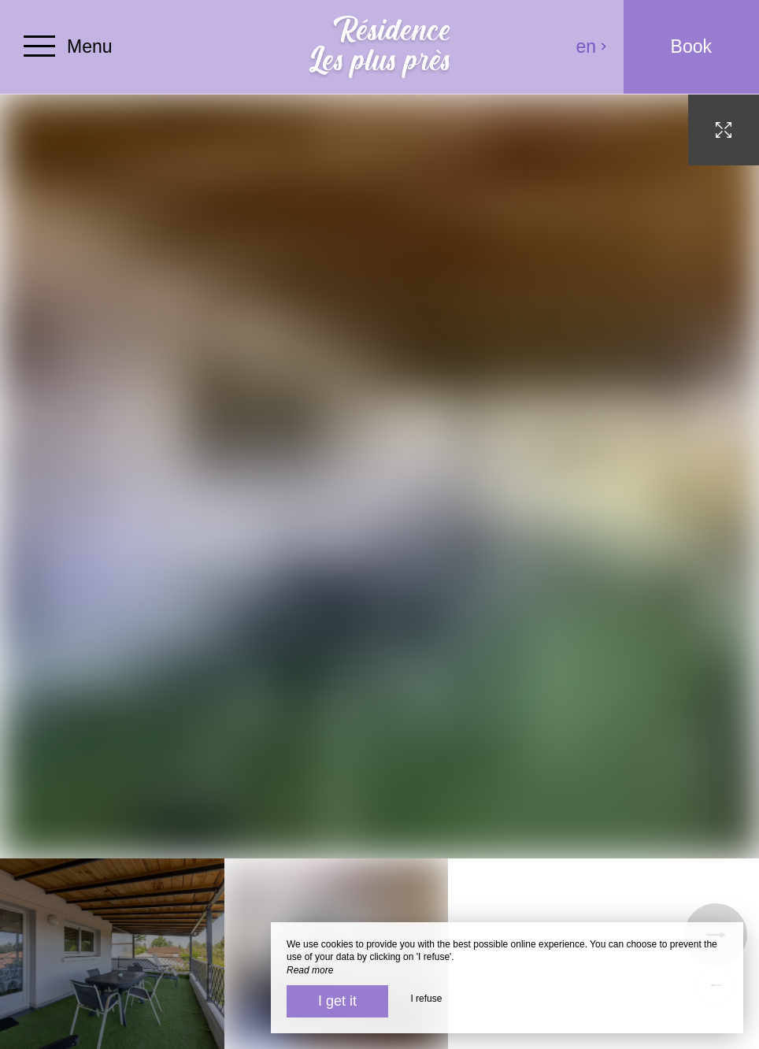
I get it (337, 1001)
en (592, 46)
